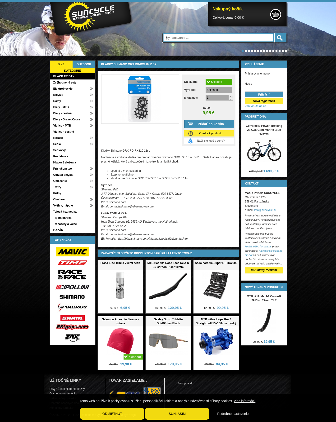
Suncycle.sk (185, 383)
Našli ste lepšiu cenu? (211, 140)
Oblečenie (60, 181)
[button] (231, 96)
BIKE (61, 64)
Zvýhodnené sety (65, 82)
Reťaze (58, 138)
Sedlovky (59, 150)
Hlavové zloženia (64, 162)
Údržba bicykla (63, 174)
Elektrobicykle (63, 88)
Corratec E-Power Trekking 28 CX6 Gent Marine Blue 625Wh (264, 130)
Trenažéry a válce (65, 224)
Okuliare (59, 199)
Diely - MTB (61, 107)
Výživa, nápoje (63, 205)
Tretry (57, 187)
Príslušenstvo (62, 168)
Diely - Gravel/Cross (66, 119)
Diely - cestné (62, 113)
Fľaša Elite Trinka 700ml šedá (120, 263)
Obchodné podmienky (63, 393)
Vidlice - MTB (62, 125)
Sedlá (57, 144)
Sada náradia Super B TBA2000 (216, 263)
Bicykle (58, 95)
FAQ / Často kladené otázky (67, 389)
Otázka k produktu (210, 133)
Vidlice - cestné (63, 131)
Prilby (57, 193)
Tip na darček (62, 218)
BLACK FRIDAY (63, 76)
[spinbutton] (219, 97)
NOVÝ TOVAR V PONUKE (262, 287)
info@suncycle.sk (265, 210)
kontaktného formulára (258, 246)
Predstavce (61, 156)
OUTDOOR (84, 64)
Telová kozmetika (65, 211)
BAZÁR (58, 230)
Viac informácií (245, 401)
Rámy (57, 101)
